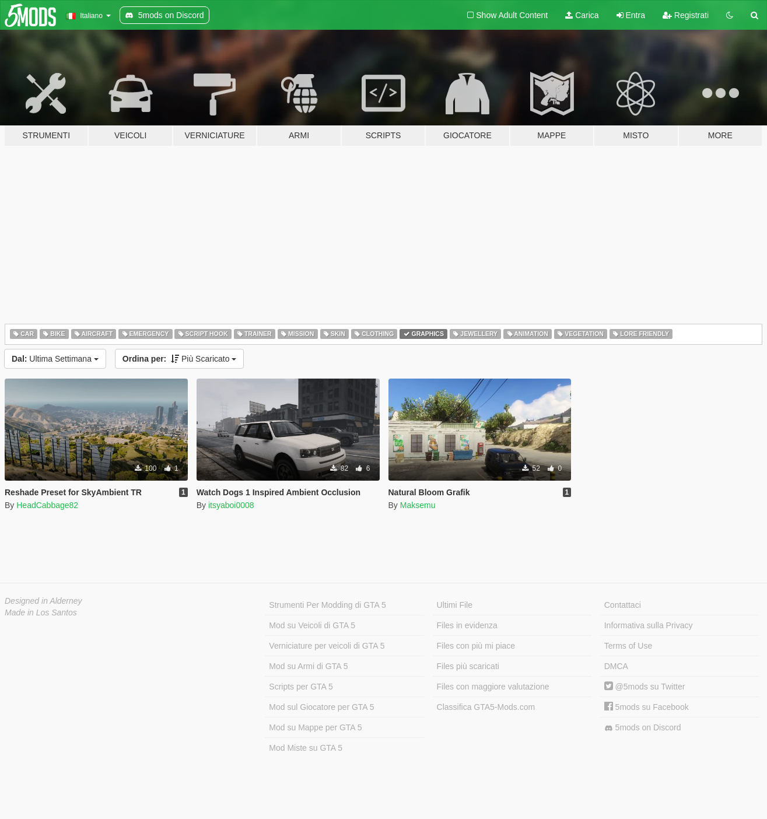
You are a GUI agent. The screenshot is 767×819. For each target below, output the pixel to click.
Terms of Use (628, 645)
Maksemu (418, 505)
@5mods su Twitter (644, 686)
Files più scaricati (468, 666)
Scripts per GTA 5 (300, 686)
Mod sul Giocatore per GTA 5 (321, 707)
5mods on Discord (642, 728)
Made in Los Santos (41, 612)
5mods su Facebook (646, 707)
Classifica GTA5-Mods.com (486, 707)
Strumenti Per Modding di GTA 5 (327, 605)
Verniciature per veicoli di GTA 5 (326, 645)
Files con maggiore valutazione (493, 686)
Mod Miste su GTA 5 (305, 747)
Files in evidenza (467, 625)
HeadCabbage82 (47, 505)
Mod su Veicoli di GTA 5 (312, 625)
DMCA (616, 666)
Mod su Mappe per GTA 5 (315, 727)
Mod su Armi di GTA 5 (308, 666)
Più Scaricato (179, 358)
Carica (581, 15)
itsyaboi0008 (231, 505)
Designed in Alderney (43, 601)
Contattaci (622, 605)
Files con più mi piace (476, 645)
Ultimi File (454, 605)
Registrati (686, 15)
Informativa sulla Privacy (648, 625)
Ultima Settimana (55, 358)
